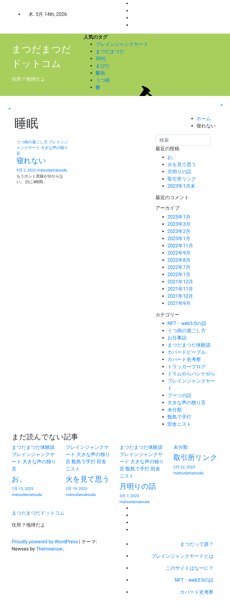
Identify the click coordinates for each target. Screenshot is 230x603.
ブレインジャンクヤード (122, 44)
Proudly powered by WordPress (45, 542)
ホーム (203, 118)
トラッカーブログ (186, 366)
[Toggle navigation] (11, 103)
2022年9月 (178, 253)
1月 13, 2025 (22, 488)
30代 (101, 58)
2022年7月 (178, 267)
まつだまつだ (110, 51)
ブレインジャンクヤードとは (182, 556)
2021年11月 (180, 289)
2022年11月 (180, 246)
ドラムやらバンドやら (191, 374)
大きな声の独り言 (186, 402)
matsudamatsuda (52, 170)
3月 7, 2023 (129, 496)
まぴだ (103, 66)
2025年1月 (178, 217)
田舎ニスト (179, 424)
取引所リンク (181, 179)
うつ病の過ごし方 (32, 142)
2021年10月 (180, 296)
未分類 (174, 410)
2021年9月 (178, 303)
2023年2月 (178, 231)
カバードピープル (186, 352)
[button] (9, 109)
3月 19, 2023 (76, 488)
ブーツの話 (179, 395)
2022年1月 (178, 274)
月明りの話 (179, 172)
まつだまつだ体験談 (189, 345)
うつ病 (103, 80)
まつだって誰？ (197, 544)
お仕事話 (177, 338)
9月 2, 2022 (26, 170)
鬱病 (100, 73)
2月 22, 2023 (184, 467)
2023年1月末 (181, 186)
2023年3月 (178, 224)
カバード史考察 (184, 359)
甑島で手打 (179, 417)
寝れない (31, 161)
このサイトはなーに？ (190, 568)
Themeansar (49, 549)
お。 (172, 157)
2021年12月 (180, 282)
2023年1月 (178, 238)
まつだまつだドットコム (38, 513)
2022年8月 (178, 260)
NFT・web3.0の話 (186, 323)
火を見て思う (181, 164)
